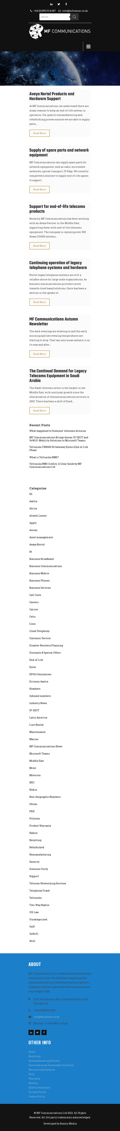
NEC (31, 782)
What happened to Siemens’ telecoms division (57, 430)
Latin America (38, 717)
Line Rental (36, 724)
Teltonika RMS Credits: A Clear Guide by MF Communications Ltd (55, 465)
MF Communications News (45, 746)
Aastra (33, 501)
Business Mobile (39, 573)
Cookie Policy (37, 1096)
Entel (32, 667)
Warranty (34, 1078)
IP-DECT (34, 710)
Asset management (41, 537)
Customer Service (40, 638)
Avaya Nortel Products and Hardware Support (51, 96)
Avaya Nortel (37, 544)
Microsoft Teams (39, 753)
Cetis (32, 616)
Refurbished (36, 847)
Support (34, 876)
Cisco (32, 623)
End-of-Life (36, 659)
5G (30, 494)
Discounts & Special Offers (45, 652)
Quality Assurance (39, 1087)
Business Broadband (41, 559)
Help (31, 1074)
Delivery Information (42, 1069)
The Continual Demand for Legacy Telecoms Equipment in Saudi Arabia (58, 376)
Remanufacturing (40, 854)
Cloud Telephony (39, 631)
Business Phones (39, 580)
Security (34, 861)
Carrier (33, 609)
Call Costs (35, 595)
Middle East (36, 760)
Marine (33, 739)
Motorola (34, 775)
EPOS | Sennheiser (40, 674)
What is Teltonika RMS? (44, 457)
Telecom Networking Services (47, 883)
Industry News (38, 703)
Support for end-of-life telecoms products (57, 209)
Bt (30, 551)
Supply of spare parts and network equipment (59, 153)
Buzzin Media (68, 1123)
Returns (33, 1083)
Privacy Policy (37, 1092)
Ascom (33, 530)
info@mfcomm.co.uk (75, 10)
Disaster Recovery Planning (46, 645)
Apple (33, 522)
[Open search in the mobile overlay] (59, 16)
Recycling (35, 840)
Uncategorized (38, 919)
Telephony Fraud (39, 890)
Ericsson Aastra (38, 681)
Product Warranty (40, 825)
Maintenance (37, 732)
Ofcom (33, 804)
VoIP (32, 926)
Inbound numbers (40, 696)
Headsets (34, 688)
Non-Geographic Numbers (45, 796)
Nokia (33, 789)
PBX (32, 811)
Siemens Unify (38, 869)
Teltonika (35, 897)
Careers (34, 602)
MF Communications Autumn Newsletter (53, 322)
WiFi (32, 941)
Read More (39, 133)
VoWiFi (33, 933)
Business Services (40, 587)
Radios (33, 833)
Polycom (34, 818)
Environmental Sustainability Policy (51, 1065)
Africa (33, 508)
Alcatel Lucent (38, 515)
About (32, 1051)
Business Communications (45, 566)
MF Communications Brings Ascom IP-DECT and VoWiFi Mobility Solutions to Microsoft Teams (58, 439)
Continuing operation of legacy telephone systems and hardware (58, 265)
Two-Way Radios (39, 905)
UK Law (34, 912)
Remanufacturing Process (44, 1060)
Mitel (32, 768)
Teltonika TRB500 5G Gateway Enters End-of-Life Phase (58, 448)
